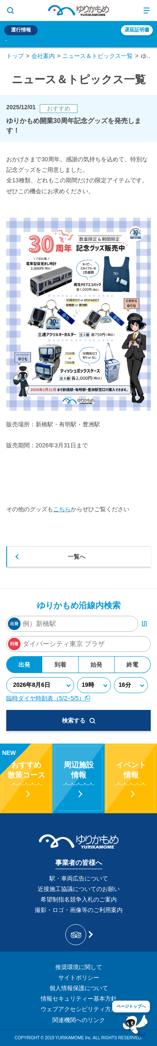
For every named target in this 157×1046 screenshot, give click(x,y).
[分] (131, 685)
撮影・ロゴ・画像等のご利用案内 (79, 910)
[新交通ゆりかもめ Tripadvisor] (78, 934)
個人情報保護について (78, 988)
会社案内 (43, 56)
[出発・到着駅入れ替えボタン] (144, 624)
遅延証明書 (136, 30)
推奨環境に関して (78, 967)
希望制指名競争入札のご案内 (79, 899)
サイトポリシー (78, 977)
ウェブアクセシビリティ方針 (79, 1009)
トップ (15, 56)
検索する (78, 720)
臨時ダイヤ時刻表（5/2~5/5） (48, 698)
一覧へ (76, 556)
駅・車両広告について (78, 878)
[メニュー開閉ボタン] (146, 10)
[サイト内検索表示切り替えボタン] (10, 10)
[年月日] (40, 685)
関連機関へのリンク (78, 1020)
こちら (62, 509)
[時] (94, 685)
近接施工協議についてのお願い (79, 889)
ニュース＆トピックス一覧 (97, 56)
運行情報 (21, 30)
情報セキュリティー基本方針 (79, 998)
